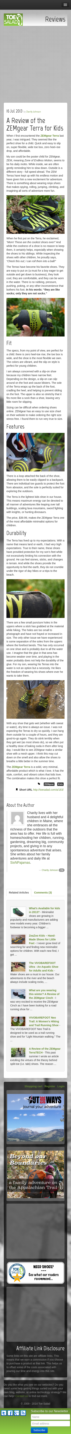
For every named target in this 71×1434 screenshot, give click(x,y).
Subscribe (39, 1430)
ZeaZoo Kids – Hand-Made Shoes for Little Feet (42, 939)
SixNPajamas (20, 862)
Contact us (21, 1396)
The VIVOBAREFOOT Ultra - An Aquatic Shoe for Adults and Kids (43, 966)
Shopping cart (33, 1086)
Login (61, 1086)
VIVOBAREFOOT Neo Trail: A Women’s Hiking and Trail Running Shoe (44, 1021)
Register (49, 1086)
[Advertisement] (35, 63)
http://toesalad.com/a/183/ (48, 789)
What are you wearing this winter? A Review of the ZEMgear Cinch (44, 994)
